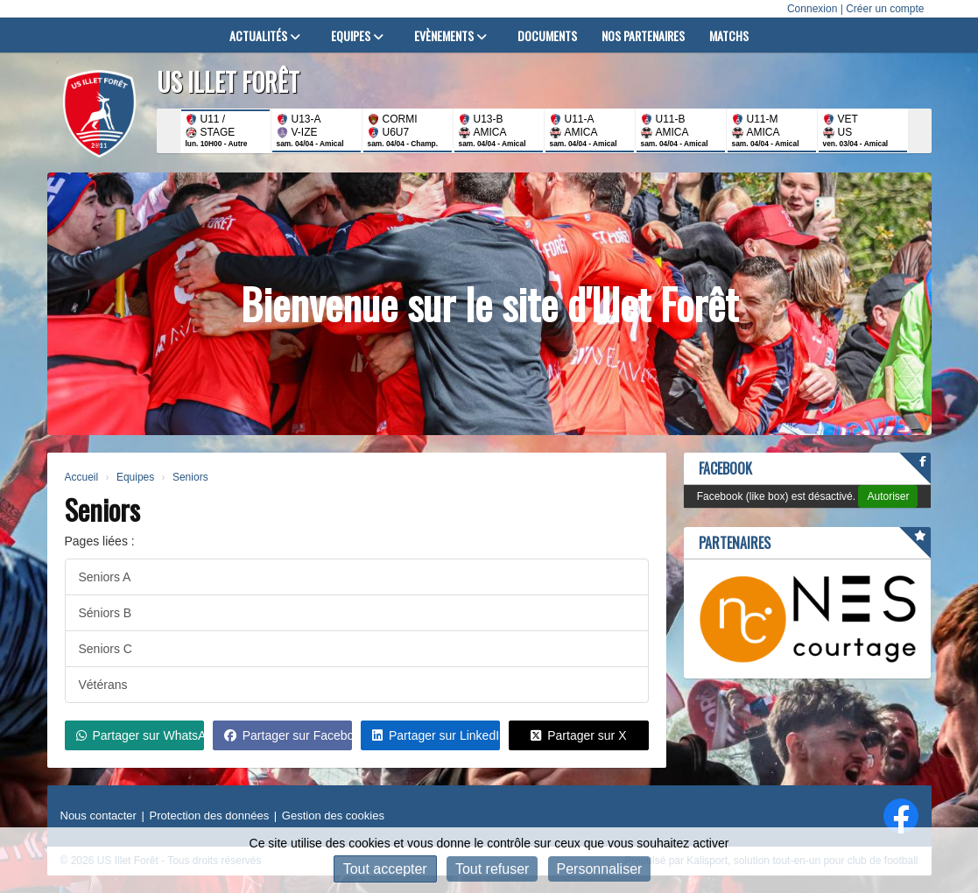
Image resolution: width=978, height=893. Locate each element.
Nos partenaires (643, 35)
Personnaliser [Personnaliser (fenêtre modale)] (600, 868)
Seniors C (105, 649)
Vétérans (103, 685)
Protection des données (210, 815)
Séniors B (105, 613)
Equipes (357, 35)
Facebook (725, 468)
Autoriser (888, 496)
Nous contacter (98, 815)
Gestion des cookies (333, 815)
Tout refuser (492, 868)
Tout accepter (385, 868)
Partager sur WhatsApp (140, 735)
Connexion (812, 9)
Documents (547, 35)
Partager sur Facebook (288, 735)
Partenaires (734, 542)
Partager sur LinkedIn (436, 735)
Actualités (264, 35)
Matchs (729, 35)
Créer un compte (885, 9)
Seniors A (105, 577)
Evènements (450, 35)
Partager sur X (578, 735)
